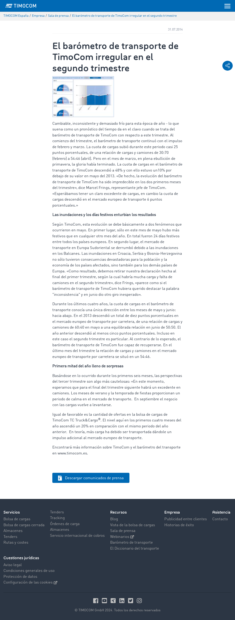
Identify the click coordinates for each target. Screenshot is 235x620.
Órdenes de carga (65, 524)
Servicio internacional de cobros (77, 536)
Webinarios (122, 537)
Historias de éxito (179, 525)
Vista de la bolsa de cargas (132, 525)
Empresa (172, 512)
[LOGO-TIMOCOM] (21, 6)
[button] (227, 66)
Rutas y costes (15, 543)
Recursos (118, 512)
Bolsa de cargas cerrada (24, 525)
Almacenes (12, 531)
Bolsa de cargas (16, 519)
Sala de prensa (122, 531)
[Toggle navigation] (227, 6)
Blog (114, 519)
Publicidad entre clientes (185, 519)
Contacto (220, 519)
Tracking (57, 518)
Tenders (10, 537)
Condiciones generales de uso (29, 571)
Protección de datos (20, 577)
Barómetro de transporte (131, 543)
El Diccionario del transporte (134, 549)
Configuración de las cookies (30, 582)
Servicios (11, 512)
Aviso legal (12, 565)
